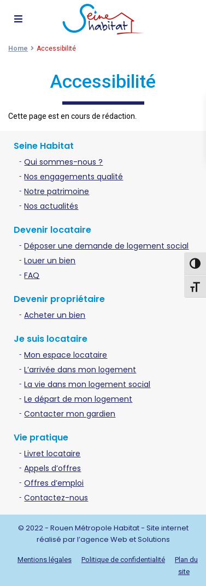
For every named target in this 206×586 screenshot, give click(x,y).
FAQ (31, 275)
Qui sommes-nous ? (63, 161)
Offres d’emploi (54, 483)
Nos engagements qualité (73, 176)
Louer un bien (49, 260)
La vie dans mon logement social (87, 384)
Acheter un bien (54, 315)
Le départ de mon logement (78, 399)
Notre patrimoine (56, 191)
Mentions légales (44, 559)
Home (18, 48)
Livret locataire (52, 453)
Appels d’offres (52, 468)
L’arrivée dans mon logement (80, 369)
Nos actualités (51, 206)
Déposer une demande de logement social (106, 245)
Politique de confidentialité (123, 559)
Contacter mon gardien (69, 413)
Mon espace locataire (65, 354)
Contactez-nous (56, 497)
